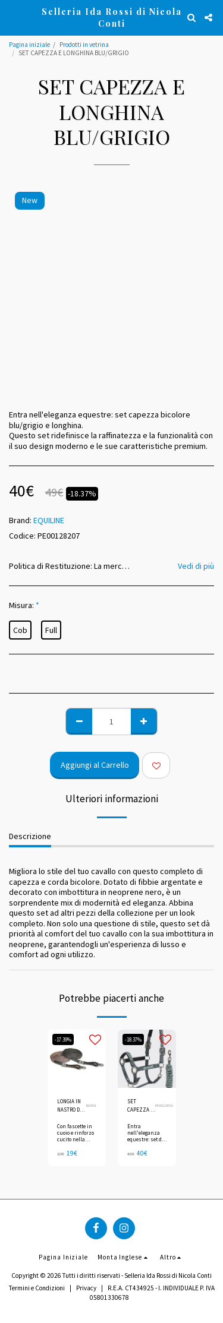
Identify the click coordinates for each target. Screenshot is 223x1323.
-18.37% (133, 1039)
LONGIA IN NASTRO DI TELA (69, 1105)
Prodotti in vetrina (84, 44)
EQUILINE (48, 520)
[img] (77, 1059)
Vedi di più (196, 566)
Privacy (86, 1288)
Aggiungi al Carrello (95, 764)
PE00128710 (164, 1105)
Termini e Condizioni (37, 1288)
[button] (13, 17)
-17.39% (63, 1039)
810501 (91, 1105)
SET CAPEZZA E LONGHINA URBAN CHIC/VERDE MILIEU (141, 1105)
